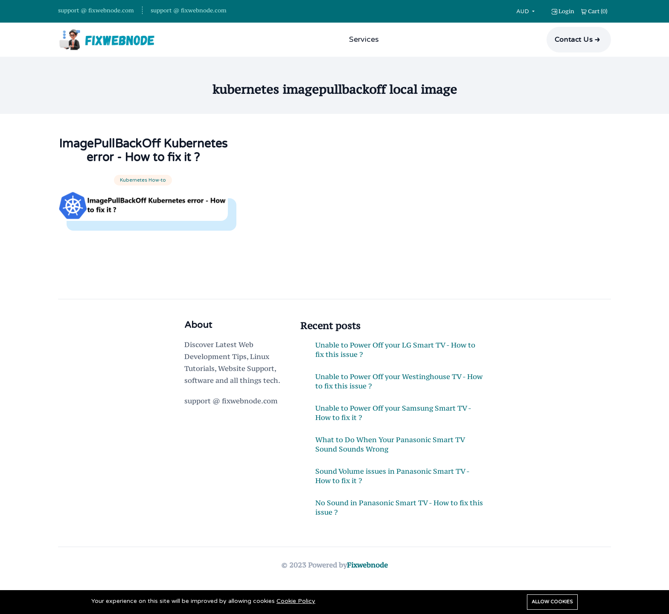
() (594, 11)
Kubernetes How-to (143, 194)
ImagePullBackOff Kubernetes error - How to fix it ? (143, 158)
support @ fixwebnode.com (96, 10)
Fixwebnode (367, 579)
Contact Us (574, 39)
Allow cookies (552, 602)
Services (364, 39)
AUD (523, 11)
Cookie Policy (295, 601)
